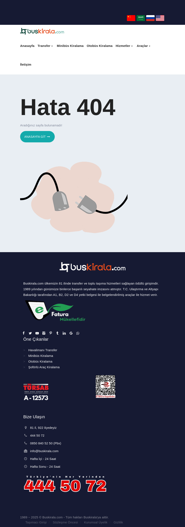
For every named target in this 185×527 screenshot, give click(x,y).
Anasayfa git (37, 136)
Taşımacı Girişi (36, 522)
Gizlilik (118, 522)
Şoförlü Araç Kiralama (44, 367)
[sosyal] (23, 333)
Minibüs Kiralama (40, 356)
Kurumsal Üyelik (95, 522)
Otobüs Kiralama (40, 361)
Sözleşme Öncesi (65, 522)
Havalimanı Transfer (42, 350)
